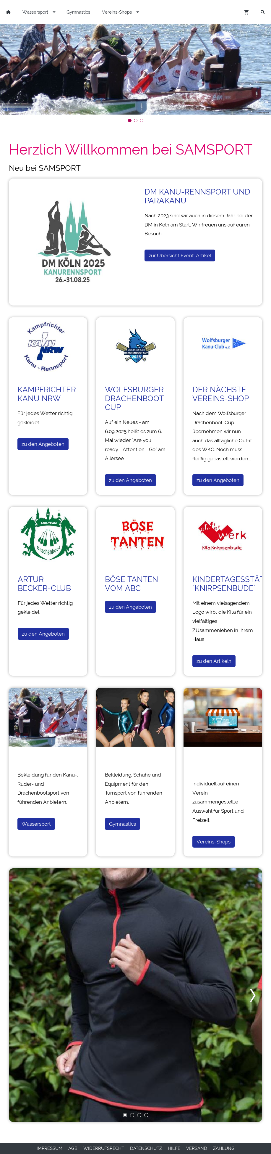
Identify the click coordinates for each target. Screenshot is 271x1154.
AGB (72, 1148)
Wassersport (36, 824)
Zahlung (224, 1148)
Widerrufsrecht (103, 1148)
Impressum (49, 1148)
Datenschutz (146, 1148)
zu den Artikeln (214, 661)
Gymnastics (122, 824)
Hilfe (174, 1148)
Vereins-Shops (214, 842)
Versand (196, 1148)
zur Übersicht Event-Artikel (180, 255)
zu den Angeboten (43, 444)
